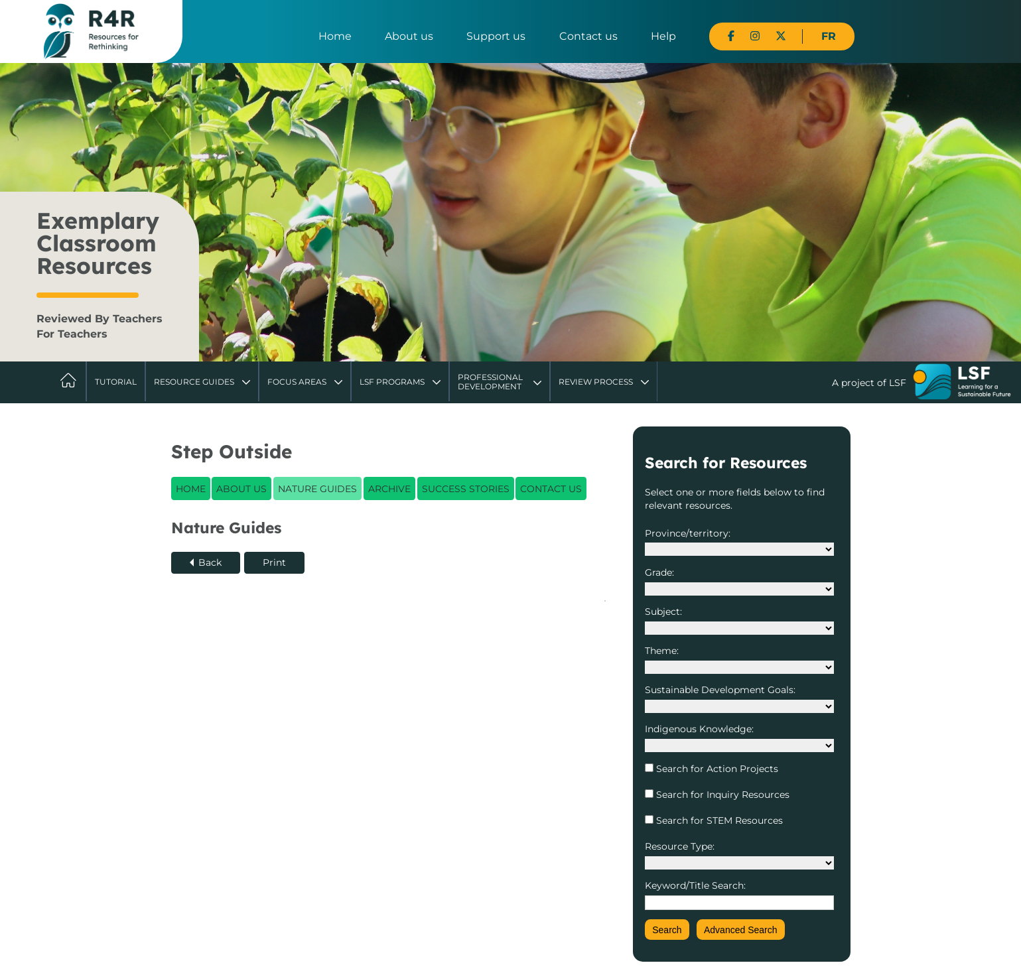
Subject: (663, 611)
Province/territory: (687, 533)
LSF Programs (392, 382)
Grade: (659, 572)
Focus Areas (296, 382)
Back (210, 562)
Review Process (596, 382)
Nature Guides (317, 489)
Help (663, 36)
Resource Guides (194, 382)
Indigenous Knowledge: (699, 729)
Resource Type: (680, 846)
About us (409, 36)
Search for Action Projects (715, 769)
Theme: (662, 651)
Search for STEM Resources (718, 820)
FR (828, 36)
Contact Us (551, 489)
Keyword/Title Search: (695, 885)
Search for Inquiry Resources (721, 795)
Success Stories (466, 489)
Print (274, 562)
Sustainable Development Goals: (720, 690)
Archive (389, 489)
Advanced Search (741, 930)
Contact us (588, 36)
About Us (241, 489)
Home (335, 36)
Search (666, 930)
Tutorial (116, 382)
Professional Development (490, 381)
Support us (495, 36)
